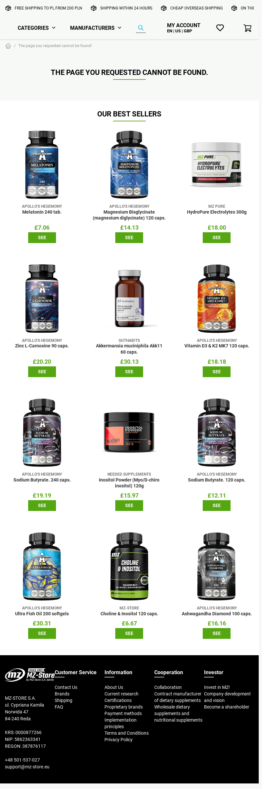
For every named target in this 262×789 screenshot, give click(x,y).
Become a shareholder (226, 707)
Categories (33, 27)
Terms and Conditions (126, 733)
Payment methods (123, 713)
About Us (113, 687)
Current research (121, 694)
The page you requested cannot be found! (55, 46)
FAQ (59, 707)
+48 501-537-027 (22, 760)
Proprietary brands (123, 707)
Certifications (118, 700)
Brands (62, 694)
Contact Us (66, 687)
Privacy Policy (118, 739)
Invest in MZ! (217, 687)
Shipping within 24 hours (126, 8)
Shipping (63, 700)
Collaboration (168, 687)
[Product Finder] (141, 28)
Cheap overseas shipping (196, 8)
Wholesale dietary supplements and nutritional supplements (178, 713)
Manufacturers (92, 27)
